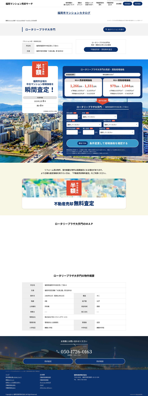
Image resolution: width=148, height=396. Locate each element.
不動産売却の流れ (10, 385)
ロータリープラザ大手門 (31, 20)
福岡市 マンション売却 (10, 20)
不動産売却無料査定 (45, 377)
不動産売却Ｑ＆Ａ (10, 387)
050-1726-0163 (76, 351)
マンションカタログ (21, 20)
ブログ (42, 385)
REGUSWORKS (139, 394)
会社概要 (42, 374)
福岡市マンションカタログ (74, 13)
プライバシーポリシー (46, 387)
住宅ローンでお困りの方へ (13, 382)
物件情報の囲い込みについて (14, 377)
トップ (7, 374)
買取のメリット (10, 379)
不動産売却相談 (44, 379)
